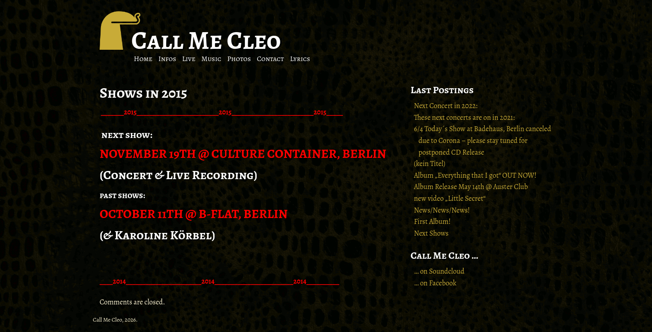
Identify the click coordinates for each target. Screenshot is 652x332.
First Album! (432, 222)
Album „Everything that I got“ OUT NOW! (475, 175)
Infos (167, 59)
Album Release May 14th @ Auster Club (471, 187)
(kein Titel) (429, 164)
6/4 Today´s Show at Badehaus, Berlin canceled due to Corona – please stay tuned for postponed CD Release (482, 140)
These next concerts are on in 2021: (464, 118)
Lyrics (300, 59)
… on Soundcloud (439, 271)
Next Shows (431, 233)
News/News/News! (442, 210)
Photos (239, 59)
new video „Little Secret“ (449, 199)
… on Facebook (435, 283)
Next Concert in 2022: (445, 106)
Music (211, 59)
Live (188, 59)
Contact (270, 59)
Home (143, 59)
